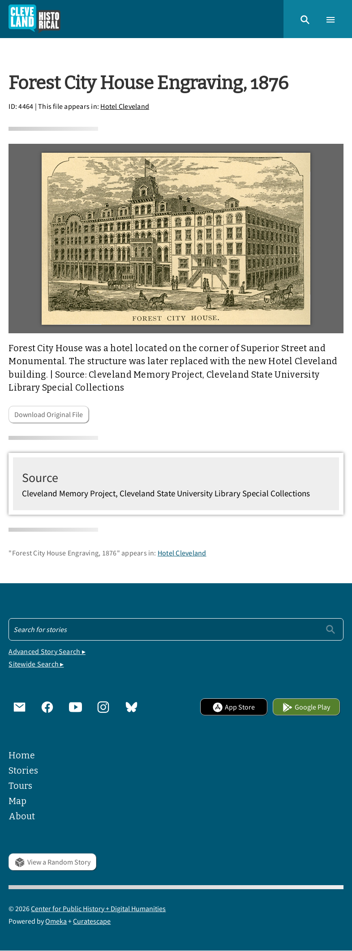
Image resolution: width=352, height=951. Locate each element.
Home (22, 755)
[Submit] (330, 629)
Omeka (56, 921)
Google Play (306, 706)
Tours (20, 786)
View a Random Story (52, 861)
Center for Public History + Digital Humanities (98, 908)
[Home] (34, 19)
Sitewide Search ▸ (36, 663)
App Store (233, 706)
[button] (305, 18)
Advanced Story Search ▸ (47, 651)
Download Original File (48, 414)
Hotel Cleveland (124, 106)
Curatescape (92, 921)
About (22, 816)
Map (17, 801)
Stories (23, 771)
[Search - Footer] (176, 629)
